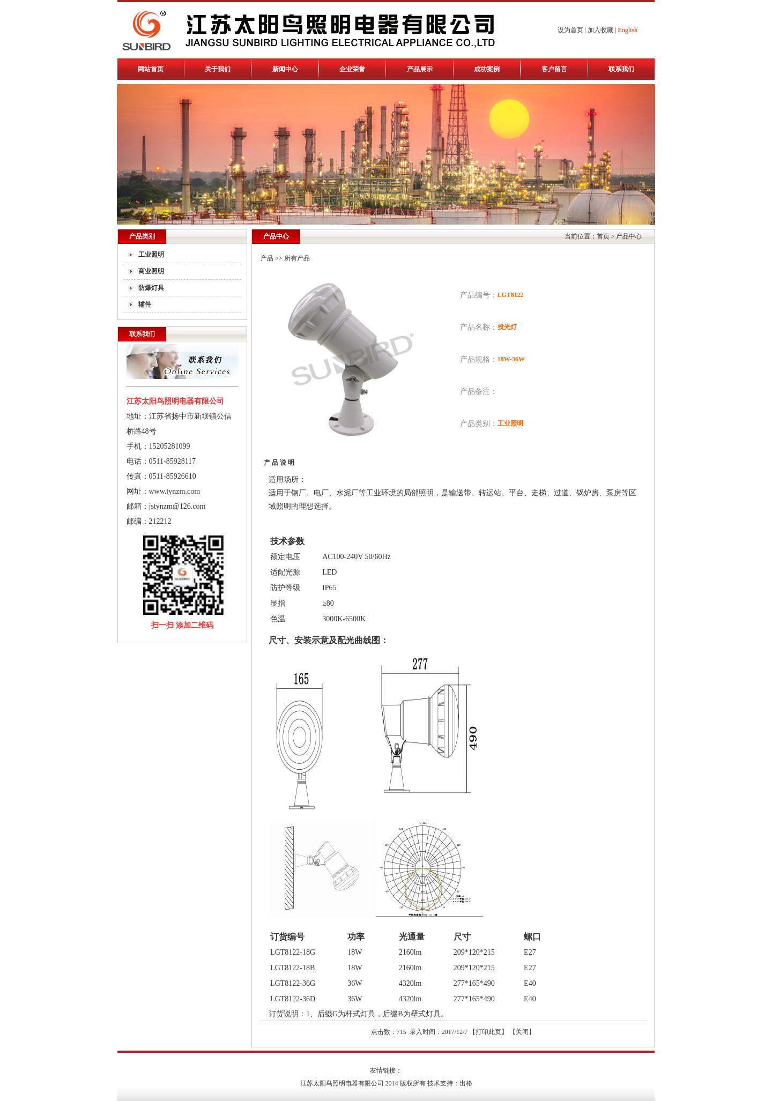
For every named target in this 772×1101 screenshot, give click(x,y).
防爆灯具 (151, 288)
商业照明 (151, 271)
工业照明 (151, 254)
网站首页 (151, 69)
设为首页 (570, 30)
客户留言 (554, 69)
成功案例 (487, 69)
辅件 (144, 304)
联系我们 (621, 69)
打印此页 (488, 1032)
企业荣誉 (352, 69)
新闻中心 (285, 69)
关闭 (522, 1032)
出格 (465, 1083)
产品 (267, 258)
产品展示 (420, 69)
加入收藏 (600, 30)
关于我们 (218, 69)
